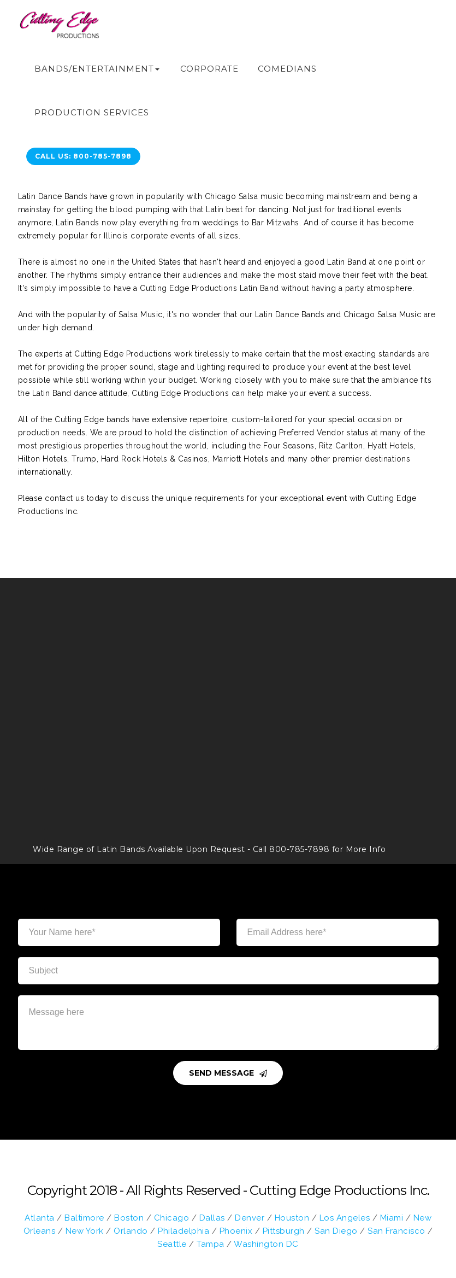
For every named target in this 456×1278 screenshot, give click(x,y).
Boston (129, 1218)
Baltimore (84, 1218)
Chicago (171, 1218)
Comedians (287, 68)
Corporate (209, 68)
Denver (249, 1218)
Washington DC (266, 1244)
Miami (392, 1218)
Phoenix (236, 1231)
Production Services (91, 112)
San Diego (336, 1231)
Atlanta (40, 1218)
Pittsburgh (284, 1231)
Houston (292, 1218)
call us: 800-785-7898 (83, 156)
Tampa (210, 1244)
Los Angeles (344, 1218)
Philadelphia (183, 1231)
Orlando (131, 1231)
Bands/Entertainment (94, 68)
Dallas (212, 1218)
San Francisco (396, 1231)
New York (85, 1231)
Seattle (172, 1244)
